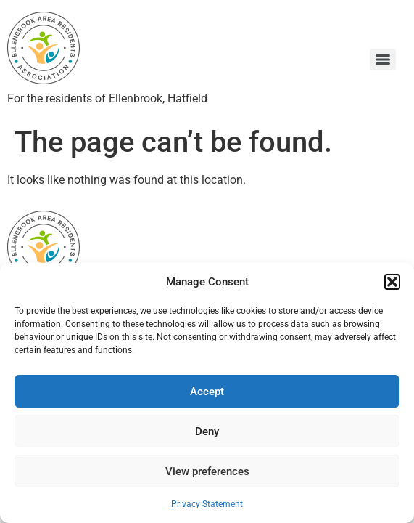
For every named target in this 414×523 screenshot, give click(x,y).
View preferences (207, 471)
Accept (207, 391)
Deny (207, 431)
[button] (392, 282)
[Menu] (383, 59)
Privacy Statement (207, 504)
